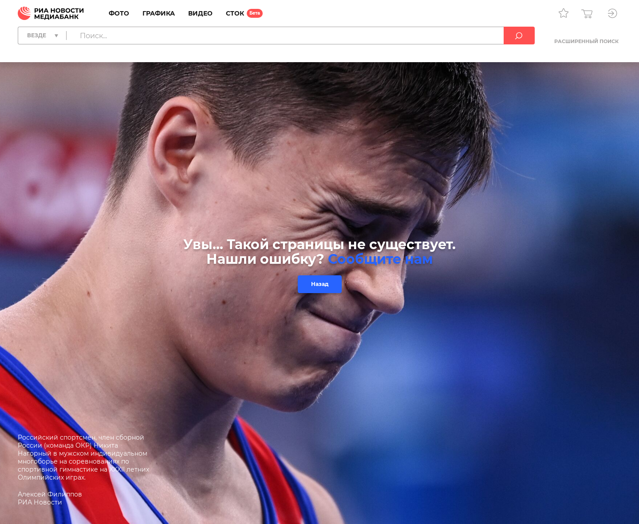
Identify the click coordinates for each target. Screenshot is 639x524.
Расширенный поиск (586, 41)
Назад (319, 284)
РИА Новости (40, 502)
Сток (235, 13)
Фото (119, 13)
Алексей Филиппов (50, 494)
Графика (158, 13)
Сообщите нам (380, 259)
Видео (200, 13)
